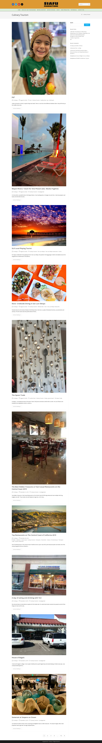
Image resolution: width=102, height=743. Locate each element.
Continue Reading (17, 108)
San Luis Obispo (41, 251)
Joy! (13, 97)
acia (30, 100)
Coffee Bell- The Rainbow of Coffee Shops (78, 31)
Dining (46, 398)
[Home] (81, 14)
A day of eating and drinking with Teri (27, 598)
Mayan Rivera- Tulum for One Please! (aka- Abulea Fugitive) (35, 189)
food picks (38, 540)
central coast (24, 540)
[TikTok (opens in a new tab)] (22, 4)
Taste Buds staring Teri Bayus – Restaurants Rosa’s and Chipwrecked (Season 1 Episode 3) (79, 52)
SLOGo (60, 251)
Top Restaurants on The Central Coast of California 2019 (34, 535)
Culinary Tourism (86, 14)
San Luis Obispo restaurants (52, 251)
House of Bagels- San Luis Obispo (83, 55)
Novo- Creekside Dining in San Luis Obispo (28, 304)
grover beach (51, 398)
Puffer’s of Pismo (79, 45)
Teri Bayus (15, 100)
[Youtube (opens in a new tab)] (19, 4)
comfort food (32, 398)
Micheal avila (40, 306)
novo (45, 306)
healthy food (43, 100)
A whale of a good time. (74, 37)
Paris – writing (78, 48)
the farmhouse (54, 540)
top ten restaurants (19, 541)
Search (71, 22)
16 (61, 735)
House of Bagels (18, 657)
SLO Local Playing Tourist (22, 248)
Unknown (72, 48)
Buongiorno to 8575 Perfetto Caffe (77, 36)
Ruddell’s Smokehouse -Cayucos (82, 58)
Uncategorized (41, 191)
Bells (14, 540)
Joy (47, 100)
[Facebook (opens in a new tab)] (13, 4)
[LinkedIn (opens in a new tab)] (16, 4)
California (18, 540)
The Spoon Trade (18, 395)
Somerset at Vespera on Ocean (24, 717)
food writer (43, 540)
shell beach (51, 100)
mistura (48, 540)
